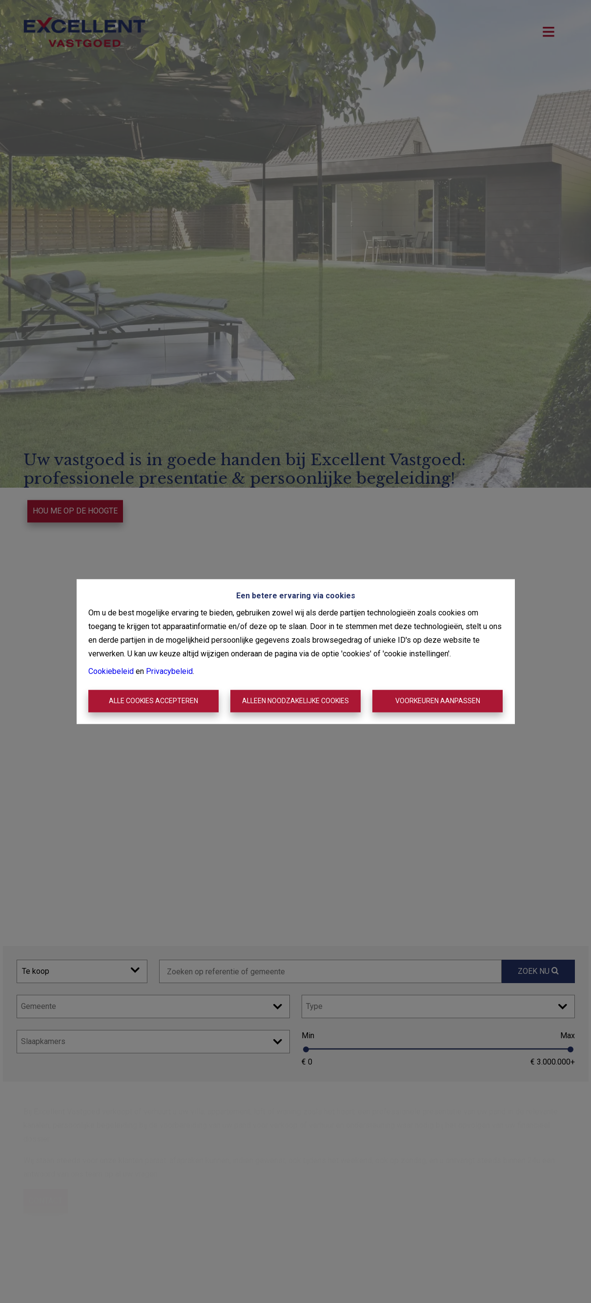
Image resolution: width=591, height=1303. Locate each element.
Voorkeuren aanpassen (437, 701)
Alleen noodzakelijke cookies (295, 701)
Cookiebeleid (111, 671)
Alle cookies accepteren (153, 701)
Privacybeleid (169, 671)
